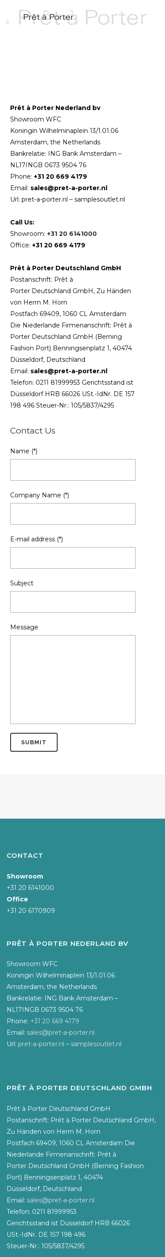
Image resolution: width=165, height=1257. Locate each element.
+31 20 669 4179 (60, 176)
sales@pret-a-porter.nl (68, 188)
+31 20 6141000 (72, 234)
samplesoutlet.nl (99, 199)
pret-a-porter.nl (45, 199)
